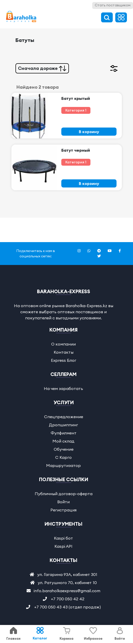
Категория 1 (75, 110)
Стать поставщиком (112, 5)
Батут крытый (75, 98)
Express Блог (63, 360)
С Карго (63, 457)
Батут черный (75, 150)
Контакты (63, 352)
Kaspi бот (63, 538)
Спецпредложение (63, 416)
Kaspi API (63, 546)
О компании (63, 344)
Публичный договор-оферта (63, 493)
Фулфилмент (64, 432)
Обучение (63, 449)
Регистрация (63, 509)
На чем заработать (63, 388)
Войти (63, 501)
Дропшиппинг (63, 424)
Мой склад (63, 441)
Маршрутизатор (63, 465)
